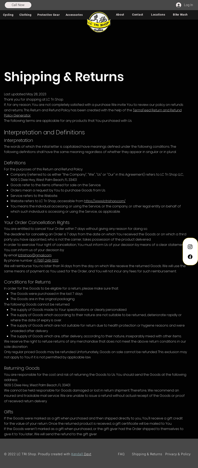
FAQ (121, 454)
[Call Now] (18, 5)
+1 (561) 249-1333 (46, 260)
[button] (8, 14)
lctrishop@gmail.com (35, 255)
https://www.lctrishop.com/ (104, 201)
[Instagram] (190, 247)
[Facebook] (190, 257)
